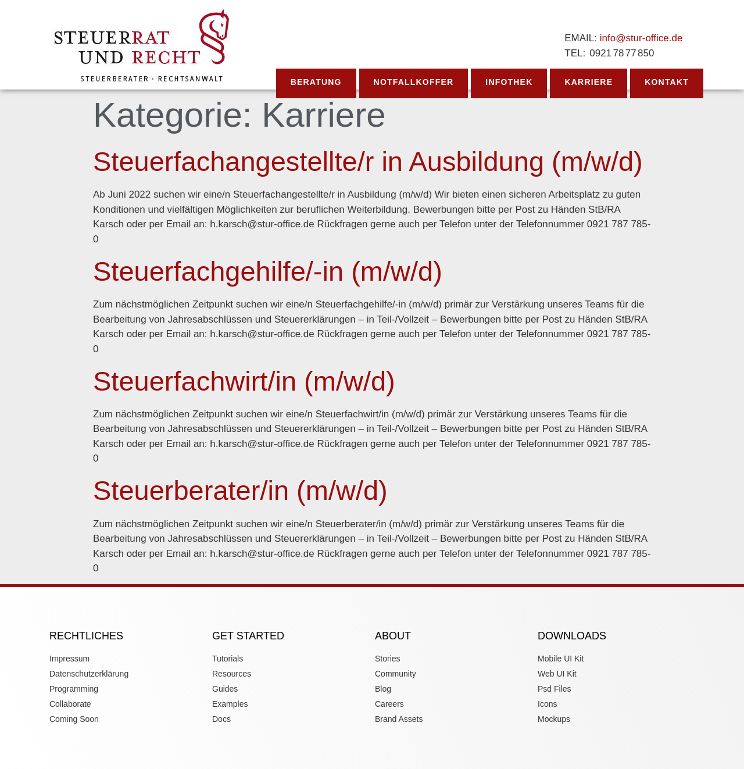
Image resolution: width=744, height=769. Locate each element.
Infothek (508, 82)
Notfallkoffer (414, 82)
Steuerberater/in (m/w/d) (240, 490)
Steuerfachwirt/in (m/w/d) (244, 381)
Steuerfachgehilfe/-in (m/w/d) (267, 271)
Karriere (588, 82)
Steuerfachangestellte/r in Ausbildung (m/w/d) (368, 161)
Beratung (316, 82)
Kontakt (667, 82)
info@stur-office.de (641, 38)
